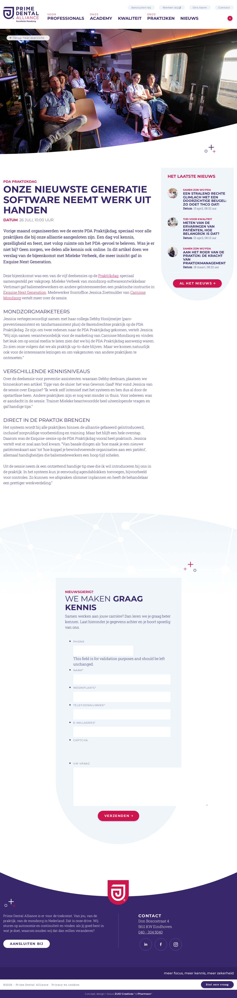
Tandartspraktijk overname (25, 971)
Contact (224, 7)
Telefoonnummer (89, 705)
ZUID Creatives (125, 993)
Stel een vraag (217, 984)
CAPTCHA (80, 740)
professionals (65, 18)
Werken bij (172, 7)
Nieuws (189, 18)
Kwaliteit (129, 18)
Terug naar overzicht (29, 37)
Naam (78, 670)
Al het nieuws (196, 283)
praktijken (161, 18)
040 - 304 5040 (150, 932)
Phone (79, 641)
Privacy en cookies (65, 984)
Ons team (200, 7)
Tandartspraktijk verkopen (76, 971)
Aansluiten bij (141, 7)
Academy (101, 18)
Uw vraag (81, 763)
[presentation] (104, 752)
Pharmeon (145, 993)
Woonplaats (84, 687)
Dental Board (116, 971)
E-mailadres (84, 722)
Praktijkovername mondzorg (26, 976)
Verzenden (116, 816)
